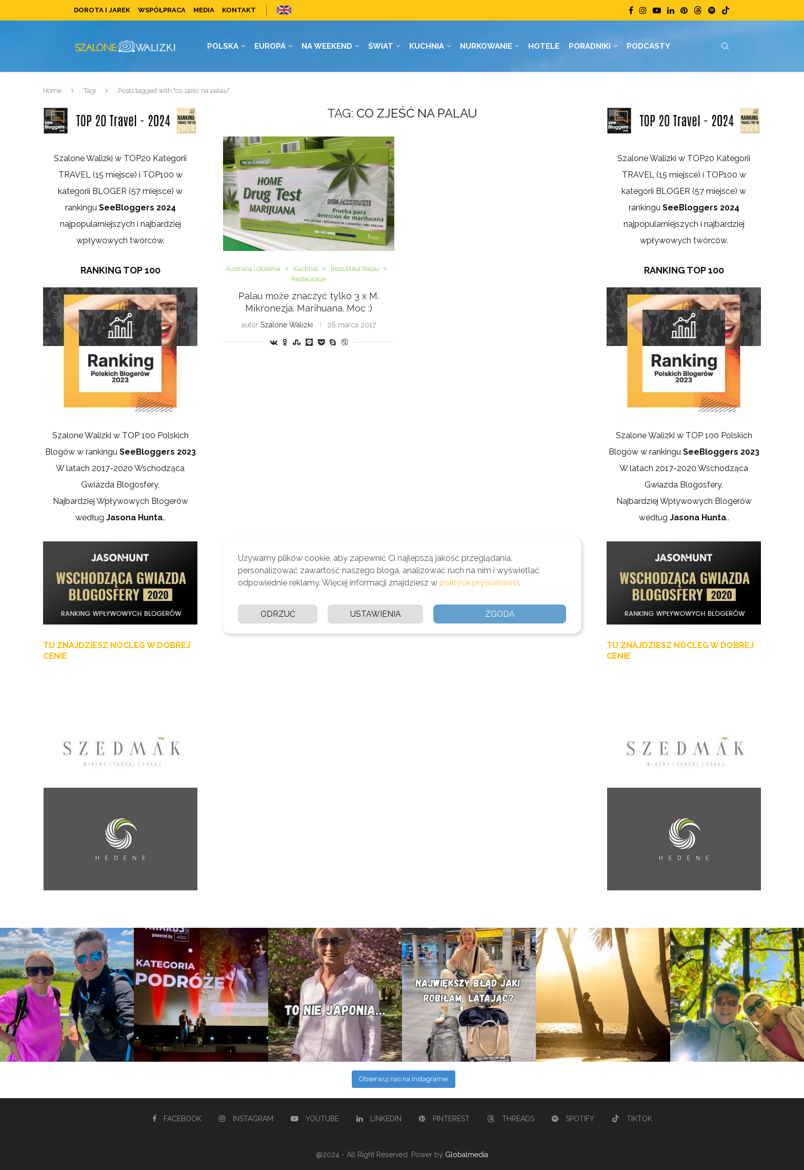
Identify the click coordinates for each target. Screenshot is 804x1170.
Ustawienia (375, 613)
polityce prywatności (479, 582)
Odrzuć (277, 613)
